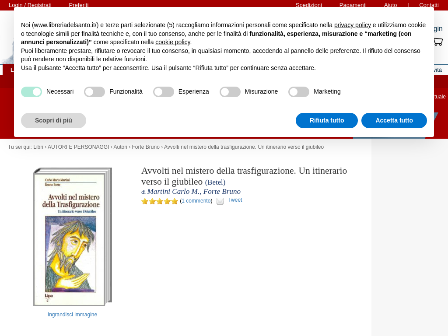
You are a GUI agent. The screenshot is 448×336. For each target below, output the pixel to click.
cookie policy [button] (172, 42)
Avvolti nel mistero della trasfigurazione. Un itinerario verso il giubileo (244, 147)
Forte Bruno (145, 147)
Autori (120, 147)
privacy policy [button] (352, 24)
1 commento (196, 201)
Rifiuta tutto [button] (327, 120)
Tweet (235, 200)
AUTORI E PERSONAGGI (78, 147)
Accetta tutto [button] (394, 120)
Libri (38, 147)
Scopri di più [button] (53, 120)
